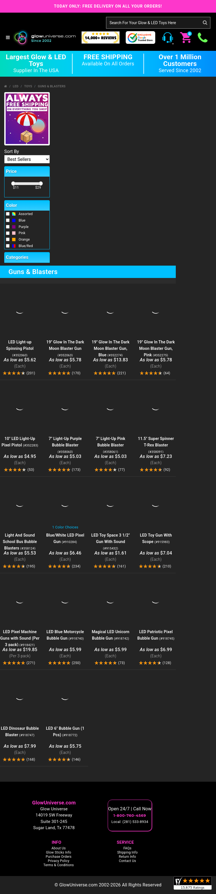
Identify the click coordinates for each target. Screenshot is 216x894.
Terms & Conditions (58, 865)
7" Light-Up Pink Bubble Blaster (110, 445)
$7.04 (156, 556)
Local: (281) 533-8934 (129, 822)
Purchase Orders (58, 857)
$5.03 (65, 460)
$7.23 (156, 460)
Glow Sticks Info (58, 852)
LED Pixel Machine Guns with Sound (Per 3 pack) (20, 638)
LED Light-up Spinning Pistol (20, 348)
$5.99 (65, 653)
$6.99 (156, 653)
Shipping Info (127, 852)
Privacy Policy (58, 861)
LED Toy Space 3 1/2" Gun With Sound (110, 541)
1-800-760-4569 (130, 815)
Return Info (127, 857)
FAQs (127, 848)
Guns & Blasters (52, 86)
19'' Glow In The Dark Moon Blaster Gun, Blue (110, 348)
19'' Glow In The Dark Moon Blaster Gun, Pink (156, 348)
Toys (28, 86)
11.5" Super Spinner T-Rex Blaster (156, 445)
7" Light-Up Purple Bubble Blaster (65, 445)
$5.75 (65, 750)
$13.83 (110, 363)
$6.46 (65, 556)
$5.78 (65, 363)
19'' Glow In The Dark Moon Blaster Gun (65, 348)
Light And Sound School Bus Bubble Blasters (20, 541)
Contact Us (127, 861)
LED (16, 86)
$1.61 (110, 556)
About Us (58, 848)
